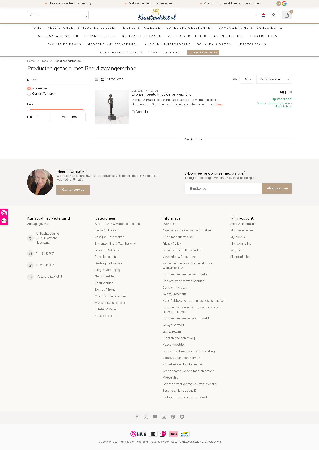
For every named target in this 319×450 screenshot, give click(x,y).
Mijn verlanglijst (240, 243)
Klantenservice (164, 52)
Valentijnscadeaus (174, 294)
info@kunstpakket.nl (49, 276)
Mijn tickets (237, 237)
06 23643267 (45, 253)
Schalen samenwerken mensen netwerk (189, 371)
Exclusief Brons (64, 44)
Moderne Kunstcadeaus (111, 44)
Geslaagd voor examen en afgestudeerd (189, 384)
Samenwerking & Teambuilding (251, 27)
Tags (45, 60)
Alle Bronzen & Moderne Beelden (82, 27)
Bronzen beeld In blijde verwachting (162, 94)
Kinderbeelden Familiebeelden (183, 364)
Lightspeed (170, 441)
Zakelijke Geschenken (190, 27)
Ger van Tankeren (43, 93)
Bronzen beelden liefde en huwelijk (186, 318)
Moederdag (170, 377)
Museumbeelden (174, 344)
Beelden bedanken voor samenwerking (189, 351)
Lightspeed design (190, 441)
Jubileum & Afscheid (57, 36)
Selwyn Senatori (173, 325)
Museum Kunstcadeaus (167, 44)
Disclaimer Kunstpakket (178, 237)
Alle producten (240, 256)
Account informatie (242, 224)
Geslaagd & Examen (142, 36)
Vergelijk (142, 111)
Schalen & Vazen (214, 44)
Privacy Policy (172, 243)
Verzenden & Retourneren (180, 256)
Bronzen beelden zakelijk (179, 338)
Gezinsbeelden (228, 36)
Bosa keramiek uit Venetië (179, 390)
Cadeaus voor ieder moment (182, 357)
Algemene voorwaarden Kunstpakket (187, 230)
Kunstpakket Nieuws (121, 52)
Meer (219, 104)
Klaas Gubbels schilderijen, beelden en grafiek (193, 300)
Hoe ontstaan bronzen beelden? (184, 281)
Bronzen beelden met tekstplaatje (185, 274)
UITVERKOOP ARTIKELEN (203, 52)
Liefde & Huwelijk (142, 27)
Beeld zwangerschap (68, 60)
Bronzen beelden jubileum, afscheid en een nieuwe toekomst (191, 309)
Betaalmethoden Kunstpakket (182, 250)
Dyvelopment (213, 441)
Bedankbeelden (100, 36)
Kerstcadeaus (252, 44)
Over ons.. (169, 224)
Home (36, 27)
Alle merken (40, 88)
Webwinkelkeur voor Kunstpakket (185, 397)
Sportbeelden (263, 36)
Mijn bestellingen (241, 230)
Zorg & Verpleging (187, 36)
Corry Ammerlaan (174, 287)
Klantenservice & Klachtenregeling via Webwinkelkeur (187, 265)
